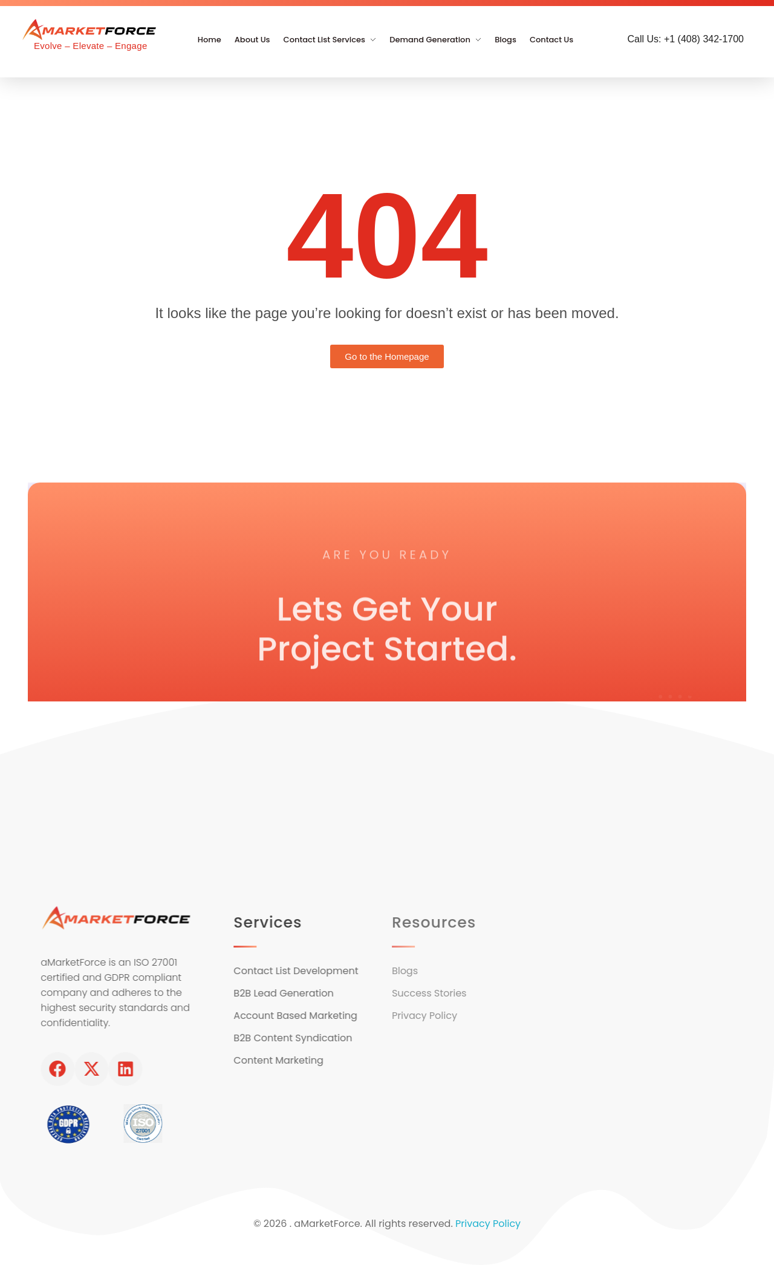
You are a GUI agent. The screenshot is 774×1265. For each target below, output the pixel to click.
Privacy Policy (488, 1224)
